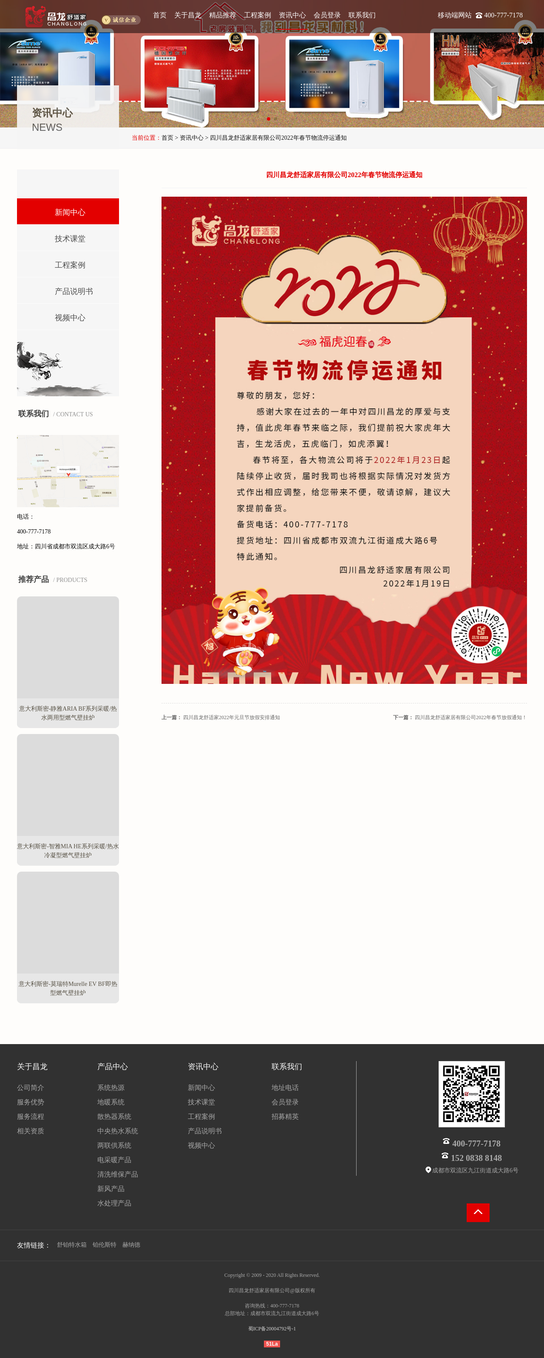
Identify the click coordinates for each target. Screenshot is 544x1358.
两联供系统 (114, 1145)
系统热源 (111, 1087)
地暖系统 (111, 1102)
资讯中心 (292, 15)
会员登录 (327, 15)
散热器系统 (114, 1116)
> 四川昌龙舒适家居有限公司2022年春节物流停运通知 (275, 138)
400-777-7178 (503, 15)
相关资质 (30, 1131)
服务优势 (30, 1102)
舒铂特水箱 (72, 1245)
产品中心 (112, 1066)
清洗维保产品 (117, 1174)
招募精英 (285, 1116)
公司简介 (30, 1087)
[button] (268, 119)
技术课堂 (58, 237)
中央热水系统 (117, 1131)
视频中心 (58, 316)
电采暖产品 (114, 1159)
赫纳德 (131, 1245)
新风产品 (111, 1188)
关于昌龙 (187, 15)
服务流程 (30, 1116)
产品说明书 (62, 289)
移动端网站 (455, 15)
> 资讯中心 (189, 138)
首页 (160, 15)
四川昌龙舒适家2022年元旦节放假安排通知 (231, 717)
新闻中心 (58, 210)
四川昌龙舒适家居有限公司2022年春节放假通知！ (471, 717)
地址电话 (285, 1087)
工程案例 (257, 15)
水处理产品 (114, 1203)
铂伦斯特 (104, 1245)
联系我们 (362, 15)
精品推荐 (222, 15)
